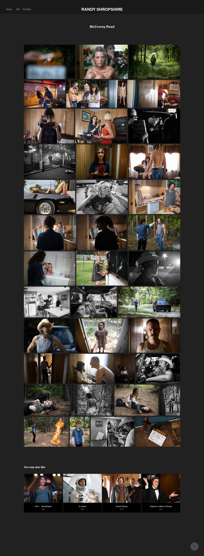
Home (9, 9)
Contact (27, 9)
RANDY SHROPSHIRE (102, 9)
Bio (18, 9)
